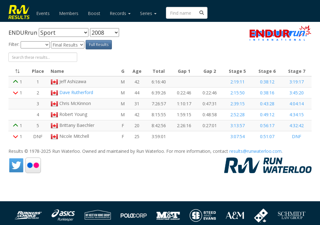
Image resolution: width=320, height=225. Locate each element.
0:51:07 (267, 136)
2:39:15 (237, 104)
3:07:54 (237, 136)
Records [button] (120, 13)
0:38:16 (267, 93)
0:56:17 (267, 125)
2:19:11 (237, 82)
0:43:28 (267, 104)
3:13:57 (237, 125)
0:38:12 (267, 82)
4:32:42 (296, 125)
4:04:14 (296, 104)
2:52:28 (237, 115)
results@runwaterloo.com (255, 151)
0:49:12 (267, 115)
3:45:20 (296, 93)
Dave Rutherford (76, 92)
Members (68, 13)
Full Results (98, 44)
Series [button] (148, 13)
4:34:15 (296, 115)
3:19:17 (296, 82)
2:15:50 (237, 93)
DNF (296, 136)
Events (43, 13)
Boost (94, 13)
